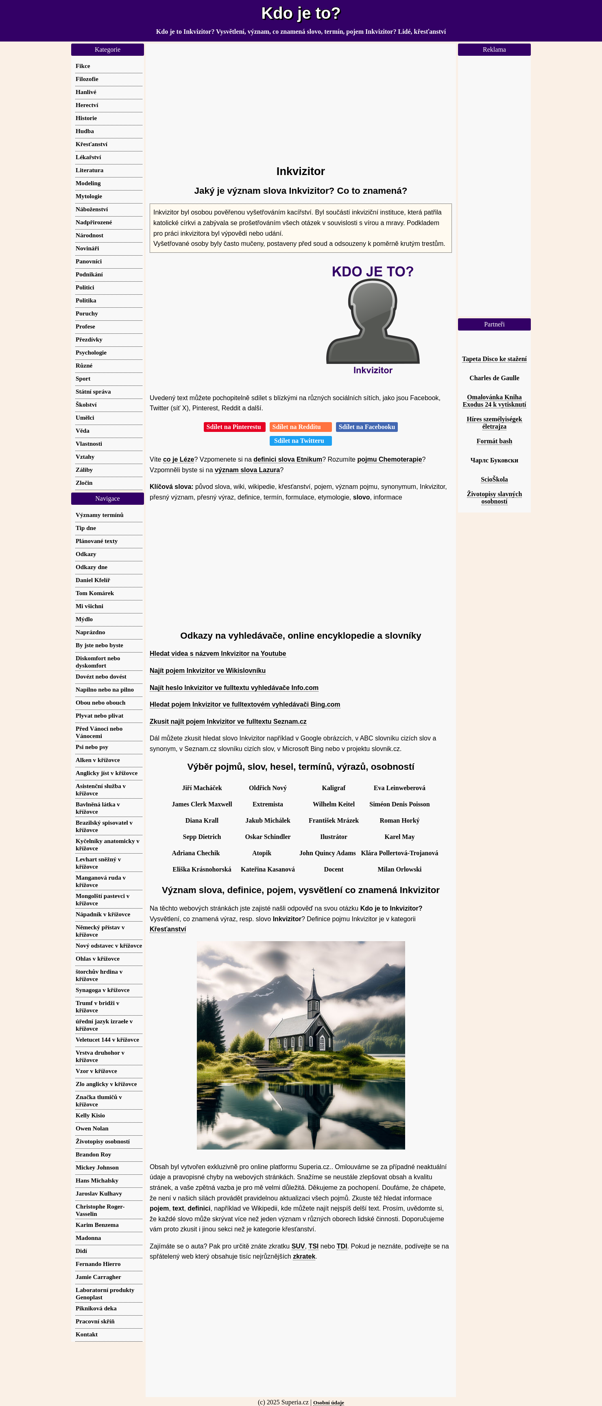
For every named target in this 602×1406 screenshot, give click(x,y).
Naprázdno (90, 632)
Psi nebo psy (92, 746)
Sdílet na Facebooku (367, 426)
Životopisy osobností (103, 1141)
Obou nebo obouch (100, 702)
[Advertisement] (301, 101)
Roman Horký (399, 820)
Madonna (88, 1237)
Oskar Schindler (267, 836)
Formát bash (495, 441)
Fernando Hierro (98, 1263)
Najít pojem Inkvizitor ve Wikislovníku (208, 670)
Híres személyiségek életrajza (494, 423)
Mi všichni (89, 605)
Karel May (400, 836)
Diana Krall (201, 820)
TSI (313, 1246)
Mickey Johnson (97, 1167)
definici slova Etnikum (287, 459)
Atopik (261, 853)
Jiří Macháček (202, 787)
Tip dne (86, 527)
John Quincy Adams (327, 853)
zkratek (304, 1256)
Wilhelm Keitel (334, 804)
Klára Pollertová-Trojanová (399, 853)
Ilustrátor (333, 836)
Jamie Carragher (98, 1276)
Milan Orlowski (399, 869)
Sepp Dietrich (202, 836)
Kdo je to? (301, 13)
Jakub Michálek (267, 820)
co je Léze (178, 459)
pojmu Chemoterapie (389, 459)
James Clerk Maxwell (202, 804)
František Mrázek (334, 820)
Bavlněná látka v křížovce (98, 808)
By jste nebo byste (99, 645)
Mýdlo (84, 618)
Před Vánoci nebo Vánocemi (99, 732)
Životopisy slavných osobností (494, 498)
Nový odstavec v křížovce (109, 945)
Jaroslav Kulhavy (99, 1193)
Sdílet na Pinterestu (234, 426)
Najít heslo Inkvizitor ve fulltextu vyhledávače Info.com (234, 687)
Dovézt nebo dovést (101, 676)
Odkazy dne (91, 566)
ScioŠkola (494, 479)
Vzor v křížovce (96, 1070)
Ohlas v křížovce (98, 958)
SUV (298, 1246)
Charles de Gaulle (494, 377)
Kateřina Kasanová (268, 869)
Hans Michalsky (97, 1180)
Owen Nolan (92, 1128)
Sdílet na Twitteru (301, 440)
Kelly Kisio (90, 1115)
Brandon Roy (93, 1154)
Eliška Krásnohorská (201, 869)
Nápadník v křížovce (103, 914)
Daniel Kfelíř (93, 579)
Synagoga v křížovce (102, 989)
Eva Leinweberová (399, 787)
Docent (334, 869)
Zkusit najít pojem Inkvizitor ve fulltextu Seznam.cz (228, 721)
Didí (81, 1250)
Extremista (268, 804)
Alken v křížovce (98, 759)
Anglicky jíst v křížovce (106, 772)
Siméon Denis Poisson (399, 804)
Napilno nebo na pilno (105, 689)
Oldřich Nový (268, 787)
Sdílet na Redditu (301, 426)
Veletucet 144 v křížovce (107, 1039)
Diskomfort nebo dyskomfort (98, 662)
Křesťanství (168, 929)
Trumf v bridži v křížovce (97, 1006)
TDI (342, 1246)
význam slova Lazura (247, 469)
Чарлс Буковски (494, 460)
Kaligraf (334, 787)
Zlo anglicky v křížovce (106, 1083)
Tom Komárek (95, 592)
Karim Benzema (97, 1224)
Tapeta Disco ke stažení (494, 358)
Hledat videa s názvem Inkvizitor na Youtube (218, 653)
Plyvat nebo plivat (99, 715)
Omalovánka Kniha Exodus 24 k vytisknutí (494, 401)
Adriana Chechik (196, 853)
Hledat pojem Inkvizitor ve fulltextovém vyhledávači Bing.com (245, 704)
